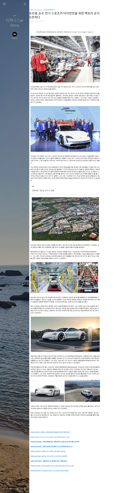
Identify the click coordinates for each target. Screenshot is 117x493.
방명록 (11, 489)
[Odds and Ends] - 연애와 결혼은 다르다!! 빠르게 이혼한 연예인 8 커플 (58, 465)
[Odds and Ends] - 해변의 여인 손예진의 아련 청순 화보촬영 (55, 456)
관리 (25, 489)
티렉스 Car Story (14, 23)
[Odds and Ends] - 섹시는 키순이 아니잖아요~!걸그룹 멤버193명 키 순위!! (56, 437)
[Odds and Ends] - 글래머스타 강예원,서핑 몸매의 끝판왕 (54, 451)
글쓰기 (4, 489)
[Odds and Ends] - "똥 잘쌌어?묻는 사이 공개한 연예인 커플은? (56, 470)
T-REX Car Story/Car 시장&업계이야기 (48, 10)
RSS (18, 489)
